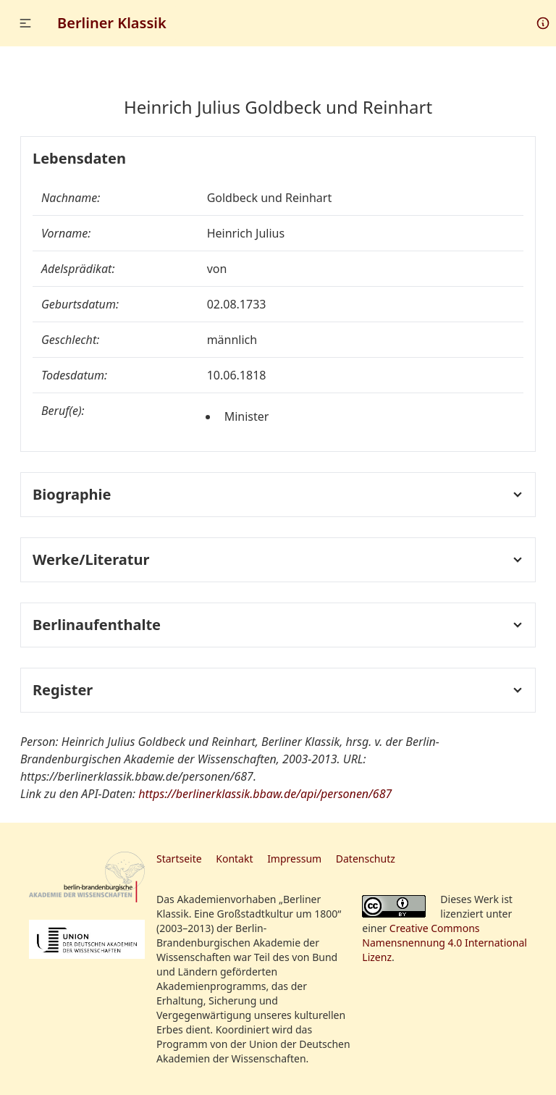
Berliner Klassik (112, 23)
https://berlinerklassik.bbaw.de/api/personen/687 (265, 794)
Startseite (179, 858)
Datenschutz (365, 858)
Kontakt (234, 858)
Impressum (294, 858)
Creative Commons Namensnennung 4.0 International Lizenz (444, 942)
